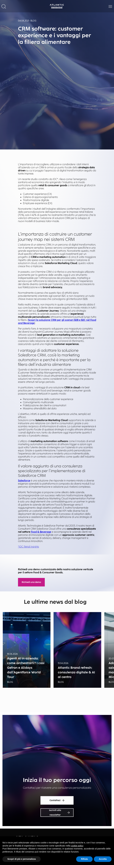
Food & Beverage (41, 532)
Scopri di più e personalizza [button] (21, 859)
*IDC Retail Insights (28, 546)
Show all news (57, 702)
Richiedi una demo (31, 582)
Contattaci (57, 800)
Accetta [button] (103, 859)
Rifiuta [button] (84, 859)
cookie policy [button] (77, 845)
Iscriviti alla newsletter (59, 812)
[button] (4, 6)
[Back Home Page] (57, 6)
